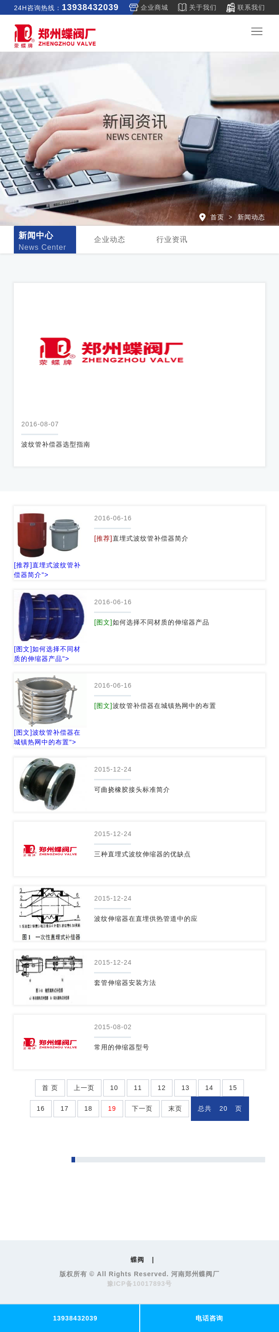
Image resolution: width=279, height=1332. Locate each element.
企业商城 (154, 7)
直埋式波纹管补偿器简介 (141, 538)
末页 (175, 1108)
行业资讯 (172, 239)
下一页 (142, 1108)
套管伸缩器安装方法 (125, 982)
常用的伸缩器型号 (121, 1047)
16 (41, 1108)
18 (88, 1108)
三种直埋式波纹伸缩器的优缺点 (142, 854)
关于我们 (203, 7)
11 (138, 1087)
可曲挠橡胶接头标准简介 (132, 789)
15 (233, 1087)
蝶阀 (137, 1259)
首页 (217, 217)
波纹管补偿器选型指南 (55, 444)
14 (209, 1087)
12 (162, 1087)
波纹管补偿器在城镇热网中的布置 (155, 705)
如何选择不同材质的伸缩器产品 (151, 622)
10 (114, 1087)
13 (185, 1087)
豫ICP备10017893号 (139, 1283)
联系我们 (251, 7)
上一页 (84, 1087)
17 (64, 1108)
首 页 (50, 1087)
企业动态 (109, 239)
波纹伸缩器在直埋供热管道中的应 (146, 918)
